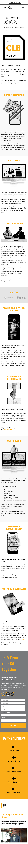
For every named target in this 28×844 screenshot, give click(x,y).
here (23, 639)
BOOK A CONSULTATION (15, 2)
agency (8, 279)
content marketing (8, 429)
